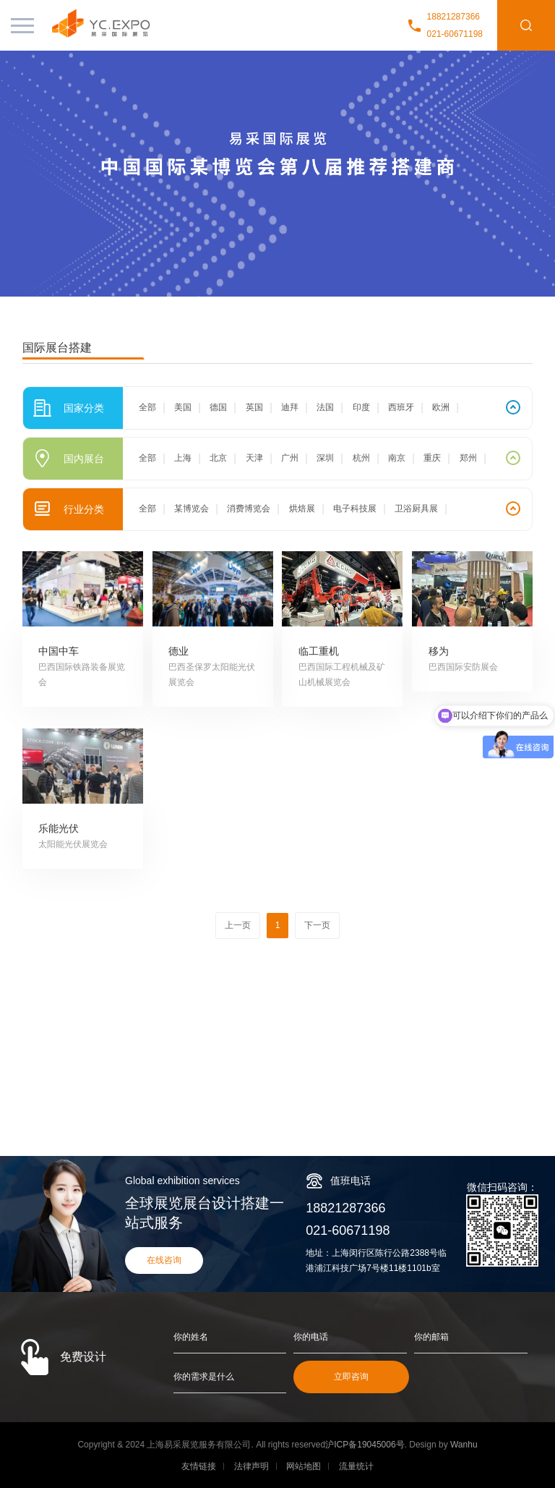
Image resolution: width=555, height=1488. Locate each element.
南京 (396, 458)
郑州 (468, 458)
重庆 (432, 458)
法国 (325, 407)
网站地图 (303, 1466)
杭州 (361, 458)
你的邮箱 (431, 1337)
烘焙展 (302, 508)
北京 (218, 458)
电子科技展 (355, 508)
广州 (289, 458)
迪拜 (289, 407)
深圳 (325, 458)
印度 (361, 407)
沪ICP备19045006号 (364, 1445)
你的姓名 (190, 1337)
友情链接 (198, 1466)
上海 (183, 458)
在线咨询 (164, 1260)
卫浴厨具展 (416, 508)
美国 (183, 407)
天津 (254, 458)
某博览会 (191, 508)
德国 (218, 407)
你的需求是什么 (203, 1377)
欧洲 (440, 407)
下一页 (317, 925)
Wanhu (464, 1445)
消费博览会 (248, 508)
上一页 (238, 925)
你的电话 (310, 1337)
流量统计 (356, 1466)
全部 (147, 407)
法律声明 (251, 1466)
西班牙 (401, 407)
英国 (254, 407)
